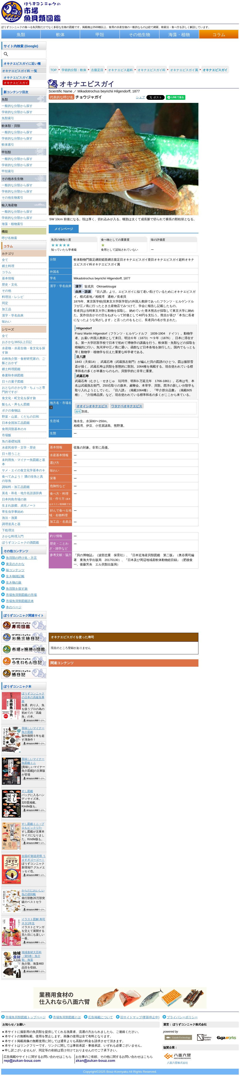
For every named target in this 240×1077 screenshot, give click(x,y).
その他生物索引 (12, 197)
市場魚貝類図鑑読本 (20, 601)
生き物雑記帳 (15, 576)
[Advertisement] (123, 714)
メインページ (63, 229)
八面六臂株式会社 (177, 1062)
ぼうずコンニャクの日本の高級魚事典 (33, 697)
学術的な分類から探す (17, 112)
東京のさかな (15, 564)
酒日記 (23, 673)
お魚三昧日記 (23, 637)
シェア (140, 97)
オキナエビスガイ (16, 83)
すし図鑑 (27, 791)
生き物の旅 (13, 582)
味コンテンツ (15, 570)
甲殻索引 (8, 171)
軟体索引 (8, 144)
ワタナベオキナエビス (126, 406)
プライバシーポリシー (182, 1017)
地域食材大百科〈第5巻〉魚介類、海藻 (32, 956)
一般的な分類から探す (17, 106)
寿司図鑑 (23, 625)
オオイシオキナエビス (92, 406)
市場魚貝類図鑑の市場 (21, 595)
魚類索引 (8, 118)
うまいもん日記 (23, 661)
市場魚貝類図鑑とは (67, 1017)
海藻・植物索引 (12, 224)
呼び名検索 (9, 238)
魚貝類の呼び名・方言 (21, 558)
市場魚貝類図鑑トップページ (25, 1017)
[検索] (24, 54)
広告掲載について (100, 1017)
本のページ (13, 607)
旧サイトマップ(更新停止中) (139, 1017)
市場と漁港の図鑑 (23, 649)
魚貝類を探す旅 (17, 588)
